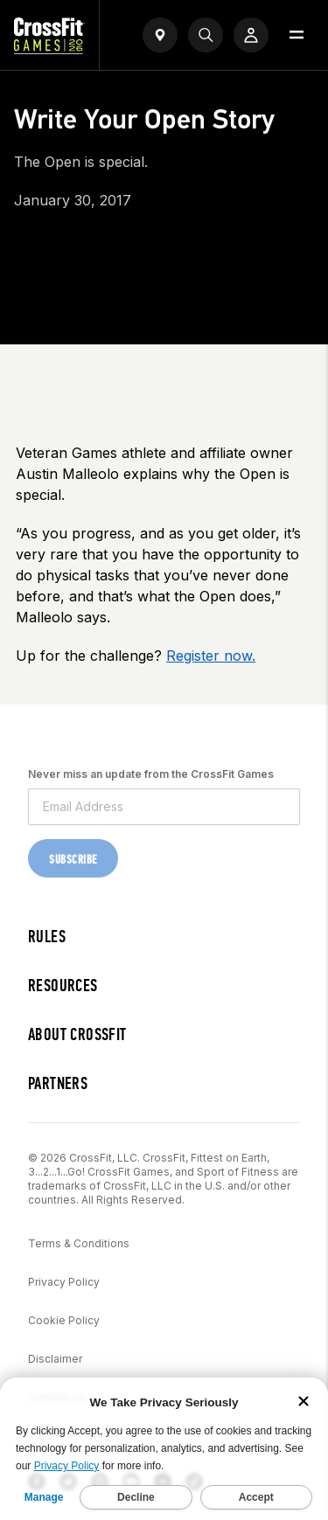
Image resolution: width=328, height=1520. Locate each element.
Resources (63, 985)
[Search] (205, 34)
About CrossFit (77, 1034)
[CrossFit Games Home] (49, 49)
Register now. (210, 655)
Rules (47, 937)
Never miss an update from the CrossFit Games (151, 774)
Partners (57, 1083)
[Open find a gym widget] (160, 34)
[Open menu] (296, 34)
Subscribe (73, 859)
